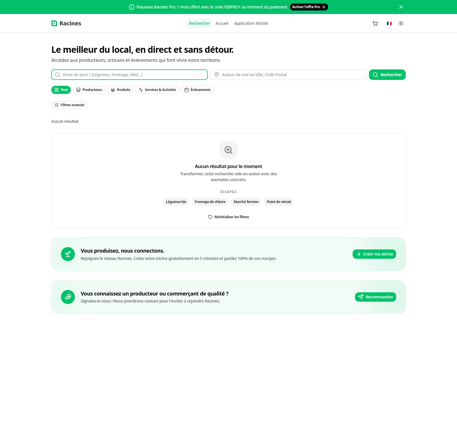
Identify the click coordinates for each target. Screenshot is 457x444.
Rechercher (387, 75)
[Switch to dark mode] (401, 23)
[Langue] (389, 23)
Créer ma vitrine (374, 254)
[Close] (401, 7)
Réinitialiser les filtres (228, 216)
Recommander (375, 297)
